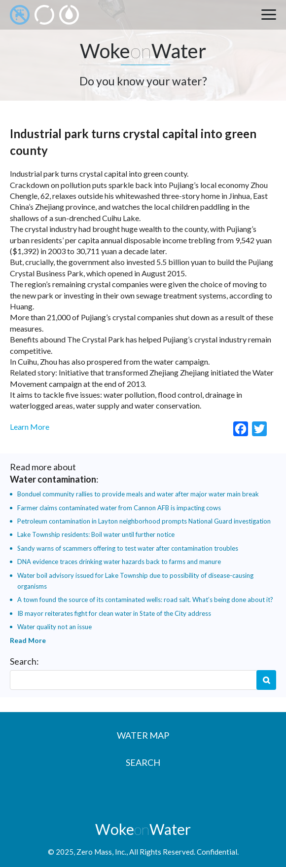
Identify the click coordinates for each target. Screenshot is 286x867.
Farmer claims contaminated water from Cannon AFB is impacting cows (119, 508)
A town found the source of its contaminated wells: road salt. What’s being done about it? (145, 599)
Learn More (29, 426)
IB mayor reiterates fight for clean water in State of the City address (114, 613)
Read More (28, 640)
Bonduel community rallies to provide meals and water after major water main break (138, 494)
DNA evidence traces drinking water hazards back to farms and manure (119, 561)
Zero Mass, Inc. (101, 851)
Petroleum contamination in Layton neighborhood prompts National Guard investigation (144, 521)
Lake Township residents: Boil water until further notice (96, 534)
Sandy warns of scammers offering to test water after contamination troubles (127, 548)
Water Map (143, 735)
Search (266, 680)
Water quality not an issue (54, 627)
